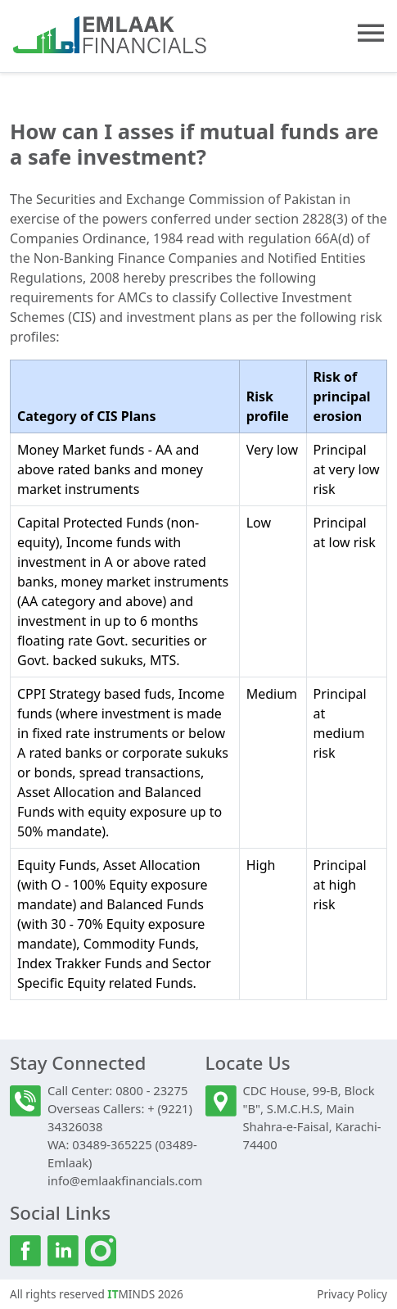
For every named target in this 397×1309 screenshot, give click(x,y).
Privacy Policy (352, 1294)
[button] (371, 33)
